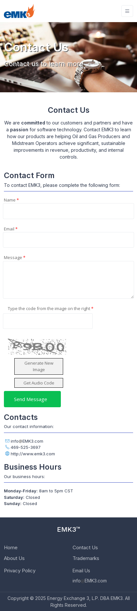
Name (11, 200)
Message (14, 257)
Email (11, 229)
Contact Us (85, 547)
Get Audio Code (38, 383)
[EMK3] (19, 11)
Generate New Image (38, 366)
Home (11, 547)
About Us (14, 558)
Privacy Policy (19, 570)
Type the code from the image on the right (50, 308)
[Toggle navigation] (127, 11)
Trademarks (86, 558)
